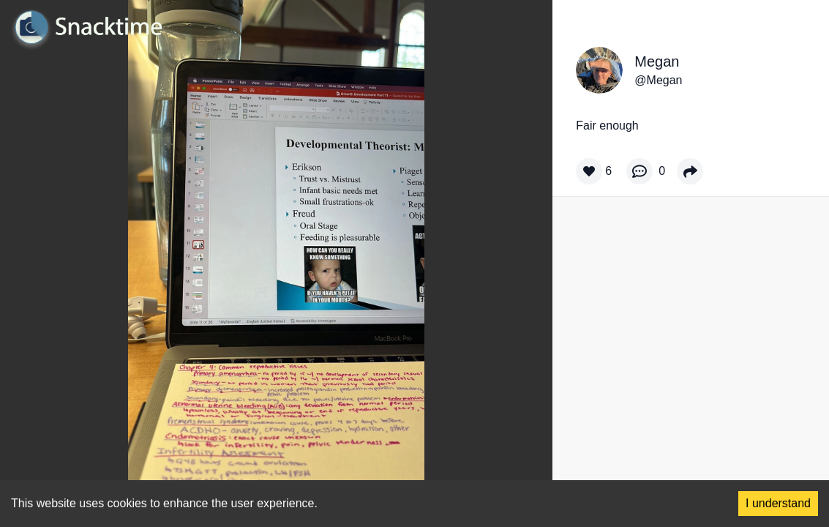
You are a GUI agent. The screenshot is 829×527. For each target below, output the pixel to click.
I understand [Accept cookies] (778, 503)
